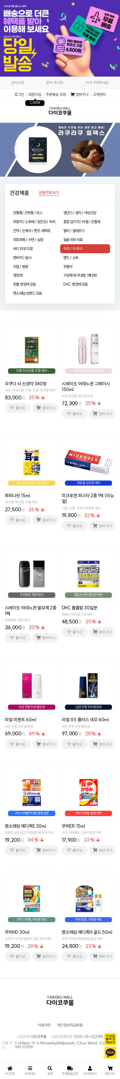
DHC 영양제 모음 (75, 284)
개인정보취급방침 (70, 1025)
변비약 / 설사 (22, 257)
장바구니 (79, 94)
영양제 (17, 275)
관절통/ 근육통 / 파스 (27, 212)
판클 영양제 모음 (24, 284)
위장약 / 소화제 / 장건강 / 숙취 (34, 221)
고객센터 (99, 94)
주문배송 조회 (56, 94)
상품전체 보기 (49, 193)
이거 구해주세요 (97, 82)
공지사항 (17, 82)
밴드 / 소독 (70, 257)
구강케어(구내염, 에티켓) (80, 275)
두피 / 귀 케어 (72, 248)
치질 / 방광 (20, 266)
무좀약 (67, 266)
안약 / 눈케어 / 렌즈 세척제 (31, 230)
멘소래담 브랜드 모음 (27, 293)
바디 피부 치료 (23, 248)
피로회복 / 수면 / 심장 (28, 239)
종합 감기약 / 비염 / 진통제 (81, 221)
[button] (14, 150)
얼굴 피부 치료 (73, 239)
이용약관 (44, 1025)
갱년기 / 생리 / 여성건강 (79, 212)
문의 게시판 (54, 82)
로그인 (19, 94)
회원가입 (34, 94)
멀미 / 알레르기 (73, 230)
